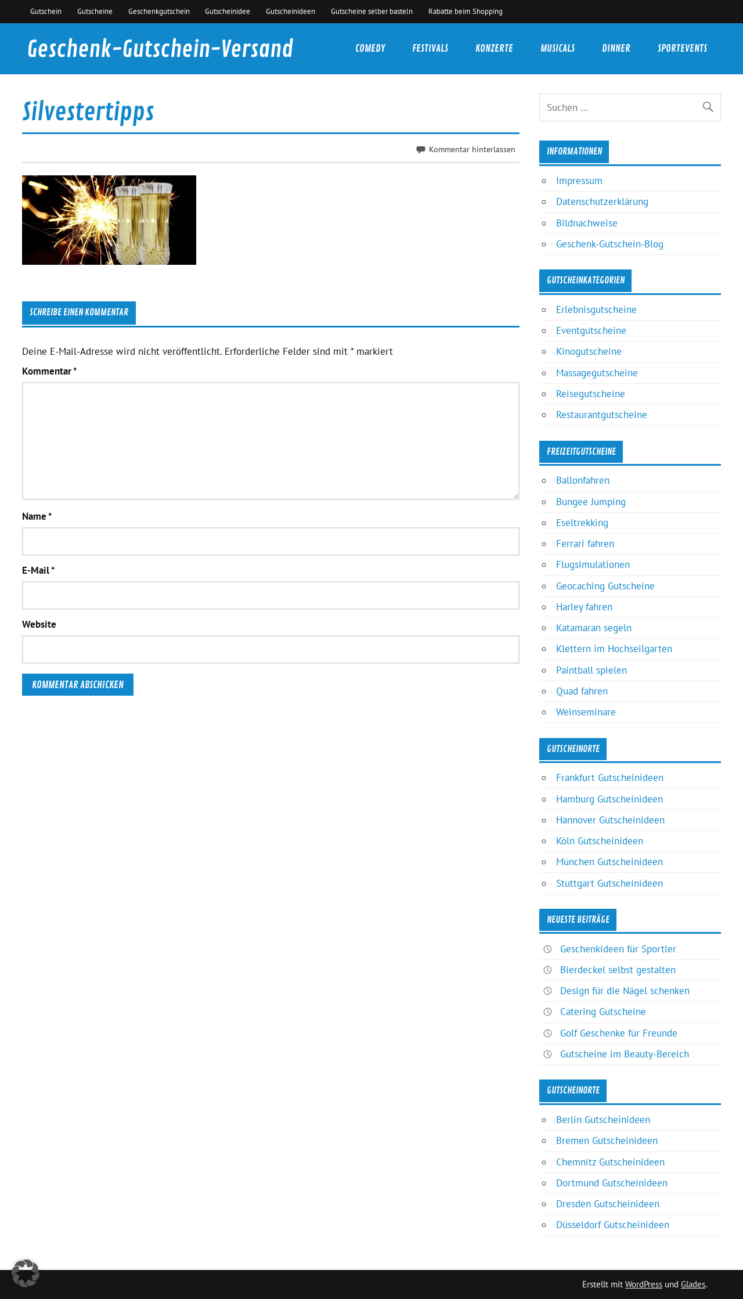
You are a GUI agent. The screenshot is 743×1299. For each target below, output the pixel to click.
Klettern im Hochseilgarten (614, 648)
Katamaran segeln (594, 627)
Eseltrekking (582, 522)
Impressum (579, 180)
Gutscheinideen (290, 11)
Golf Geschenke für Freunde (618, 1033)
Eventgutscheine (591, 330)
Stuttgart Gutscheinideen (609, 883)
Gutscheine (95, 11)
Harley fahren (584, 606)
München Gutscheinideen (609, 861)
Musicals (557, 48)
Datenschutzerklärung (602, 201)
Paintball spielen (591, 670)
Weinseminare (586, 712)
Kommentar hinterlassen (472, 148)
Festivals (430, 48)
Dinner (616, 48)
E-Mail (38, 570)
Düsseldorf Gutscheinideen (612, 1224)
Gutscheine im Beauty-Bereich (624, 1054)
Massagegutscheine (597, 372)
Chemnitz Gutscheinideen (610, 1162)
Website (39, 624)
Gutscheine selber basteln (372, 11)
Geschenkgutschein (159, 11)
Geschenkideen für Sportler (618, 948)
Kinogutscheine (589, 351)
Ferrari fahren (585, 543)
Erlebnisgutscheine (596, 309)
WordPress (643, 1284)
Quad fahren (582, 691)
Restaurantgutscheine (601, 414)
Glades (693, 1284)
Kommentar (49, 371)
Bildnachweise (587, 223)
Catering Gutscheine (603, 1011)
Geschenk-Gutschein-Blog (609, 244)
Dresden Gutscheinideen (607, 1203)
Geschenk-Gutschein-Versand (160, 49)
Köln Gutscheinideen (599, 840)
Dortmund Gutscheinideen (612, 1182)
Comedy (370, 48)
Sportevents (682, 48)
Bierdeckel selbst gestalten (618, 969)
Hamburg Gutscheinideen (609, 799)
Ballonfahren (582, 480)
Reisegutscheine (590, 393)
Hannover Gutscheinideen (610, 820)
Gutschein (46, 11)
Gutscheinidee (227, 11)
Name (37, 516)
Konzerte (494, 48)
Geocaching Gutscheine (605, 586)
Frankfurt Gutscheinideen (609, 777)
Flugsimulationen (593, 564)
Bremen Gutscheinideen (607, 1140)
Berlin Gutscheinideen (603, 1119)
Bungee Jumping (591, 501)
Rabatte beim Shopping (465, 11)
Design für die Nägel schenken (625, 990)
